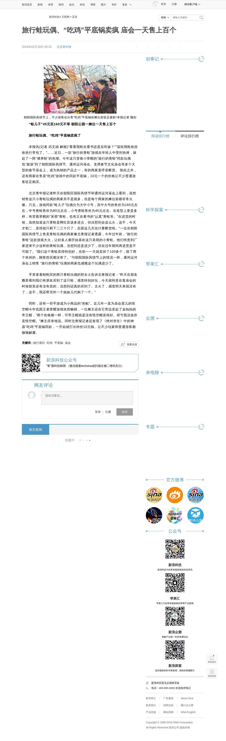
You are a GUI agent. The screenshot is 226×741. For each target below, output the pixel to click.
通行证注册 (187, 705)
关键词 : (27, 342)
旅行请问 (39, 342)
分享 (175, 47)
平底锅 (58, 342)
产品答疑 (151, 712)
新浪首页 (27, 4)
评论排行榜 (190, 136)
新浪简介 (151, 698)
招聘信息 (168, 705)
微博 (153, 47)
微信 (164, 47)
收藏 (142, 47)
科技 (82, 4)
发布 (125, 411)
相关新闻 (35, 429)
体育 (50, 4)
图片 (103, 4)
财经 (61, 4)
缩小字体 (119, 47)
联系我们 (151, 705)
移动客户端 (192, 4)
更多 (127, 4)
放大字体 (131, 47)
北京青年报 (64, 46)
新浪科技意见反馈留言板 (165, 682)
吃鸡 (49, 342)
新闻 (40, 4)
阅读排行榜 (160, 136)
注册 (174, 4)
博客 (93, 4)
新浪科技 (54, 16)
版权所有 (185, 727)
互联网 (65, 16)
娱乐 (71, 4)
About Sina (187, 698)
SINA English (188, 712)
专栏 (114, 4)
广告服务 (168, 698)
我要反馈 (132, 344)
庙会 (68, 342)
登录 (98, 411)
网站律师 (168, 712)
